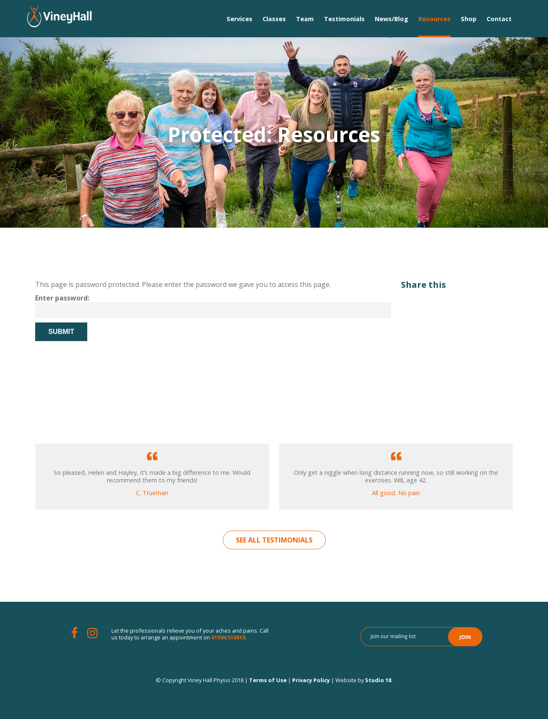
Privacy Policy (311, 680)
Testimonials (344, 19)
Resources (434, 19)
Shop (468, 19)
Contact (499, 19)
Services (239, 19)
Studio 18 (378, 680)
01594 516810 (228, 637)
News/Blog (391, 19)
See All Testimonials (274, 540)
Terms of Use (268, 680)
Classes (274, 19)
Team (305, 19)
